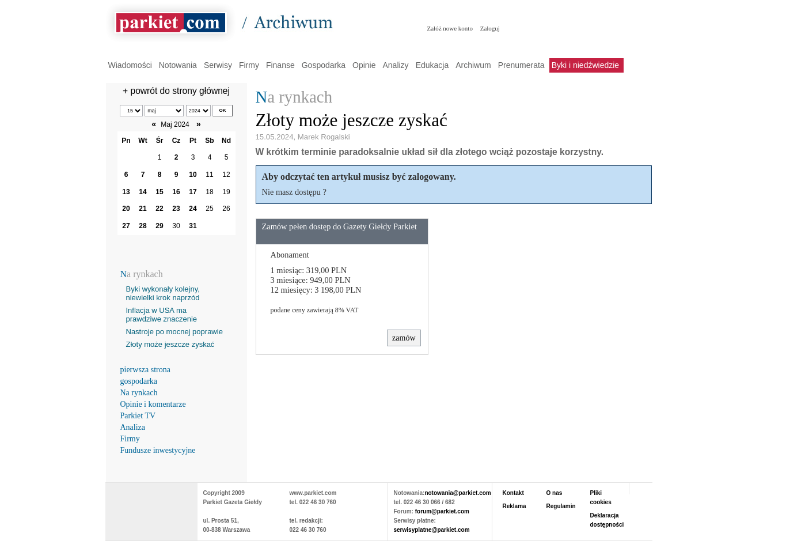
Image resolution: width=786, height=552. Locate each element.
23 (176, 209)
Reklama (514, 506)
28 (142, 226)
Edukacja (432, 65)
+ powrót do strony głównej (176, 91)
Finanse (280, 65)
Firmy (249, 65)
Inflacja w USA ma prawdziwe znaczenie (162, 314)
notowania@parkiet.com (457, 493)
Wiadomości (130, 65)
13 (126, 192)
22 (159, 209)
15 (159, 192)
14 (142, 192)
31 (192, 226)
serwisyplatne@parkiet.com (432, 530)
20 (126, 209)
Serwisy (218, 65)
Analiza (133, 427)
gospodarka (139, 381)
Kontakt (513, 493)
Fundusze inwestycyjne (158, 450)
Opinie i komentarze (153, 404)
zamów (403, 338)
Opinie (363, 65)
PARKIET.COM (151, 506)
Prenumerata (521, 65)
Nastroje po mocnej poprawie (174, 331)
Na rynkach (139, 392)
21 (142, 209)
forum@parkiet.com (442, 511)
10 (192, 175)
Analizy (395, 65)
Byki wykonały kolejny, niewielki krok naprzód (163, 293)
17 (192, 192)
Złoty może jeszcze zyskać (170, 344)
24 (192, 209)
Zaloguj (490, 28)
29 (159, 226)
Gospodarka (323, 65)
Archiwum (473, 65)
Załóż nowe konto (450, 28)
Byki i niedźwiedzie (586, 65)
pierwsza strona (145, 369)
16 (176, 192)
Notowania (178, 65)
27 (126, 226)
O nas (554, 493)
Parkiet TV (138, 415)
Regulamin (561, 506)
